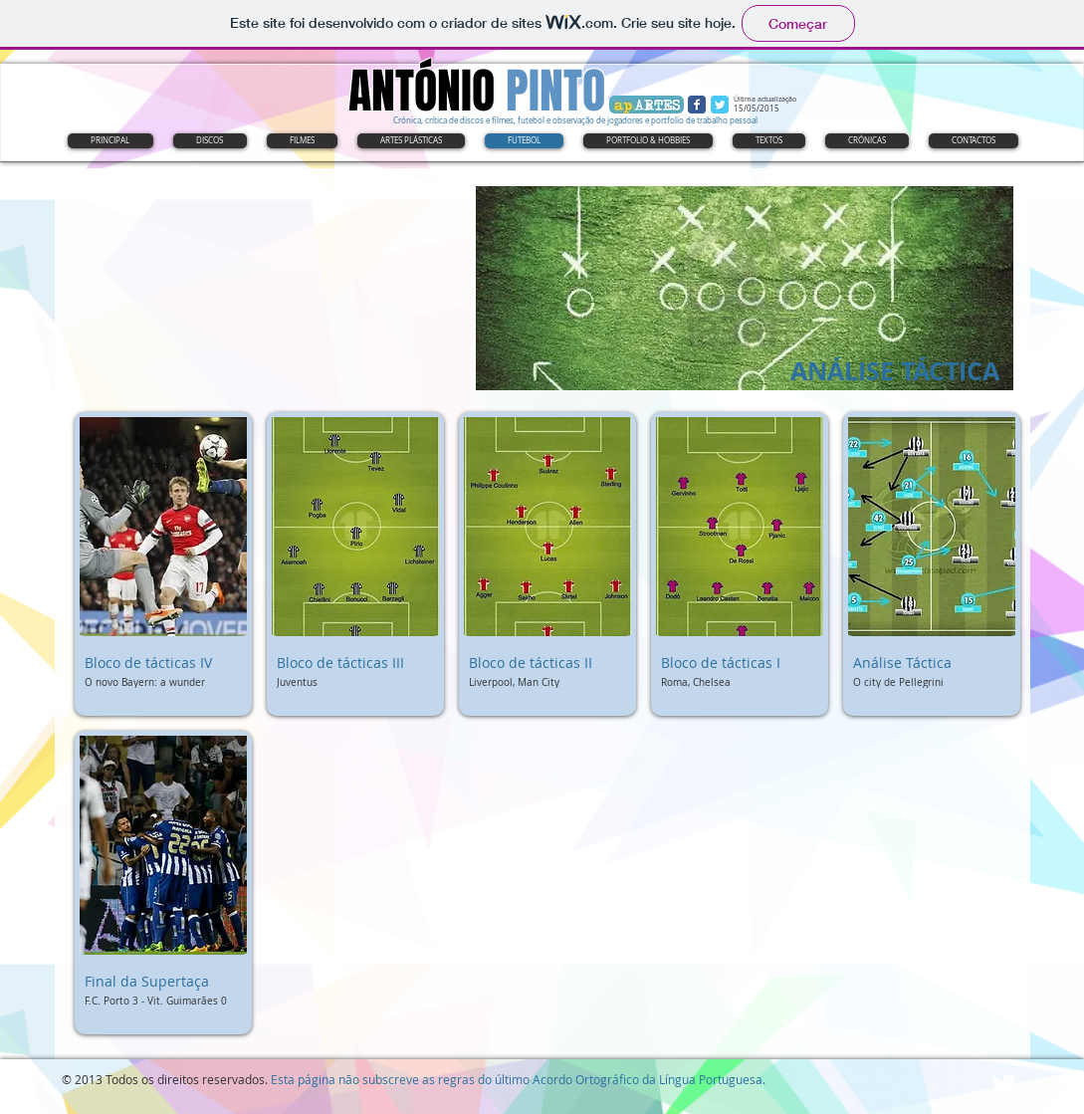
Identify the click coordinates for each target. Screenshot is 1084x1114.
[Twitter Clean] (1003, 1084)
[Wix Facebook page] (697, 104)
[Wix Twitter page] (720, 104)
